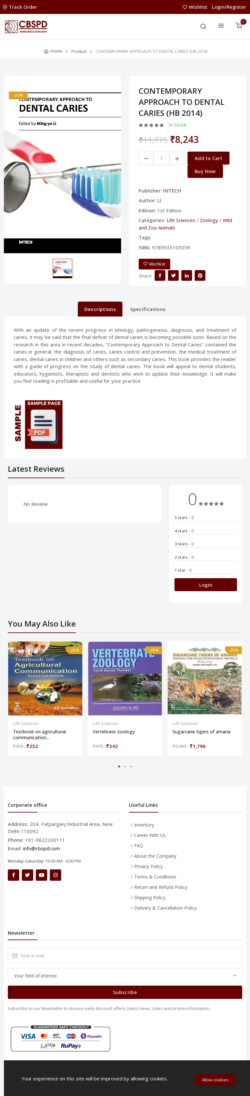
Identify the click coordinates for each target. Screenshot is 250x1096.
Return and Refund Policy (160, 887)
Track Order (20, 7)
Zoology (209, 220)
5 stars (184, 517)
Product (79, 51)
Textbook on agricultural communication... (39, 735)
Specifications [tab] (148, 309)
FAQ (138, 845)
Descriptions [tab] (100, 309)
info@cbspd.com (41, 848)
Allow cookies (215, 1080)
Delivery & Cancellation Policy (165, 908)
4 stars (184, 531)
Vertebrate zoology (114, 732)
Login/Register (229, 7)
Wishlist (195, 7)
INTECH (172, 190)
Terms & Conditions (155, 877)
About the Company (155, 856)
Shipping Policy (149, 897)
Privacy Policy (148, 866)
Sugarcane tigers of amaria (201, 732)
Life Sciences (181, 220)
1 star (182, 570)
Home (56, 51)
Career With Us (150, 835)
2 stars (184, 557)
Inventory (144, 825)
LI (159, 200)
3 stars (184, 544)
